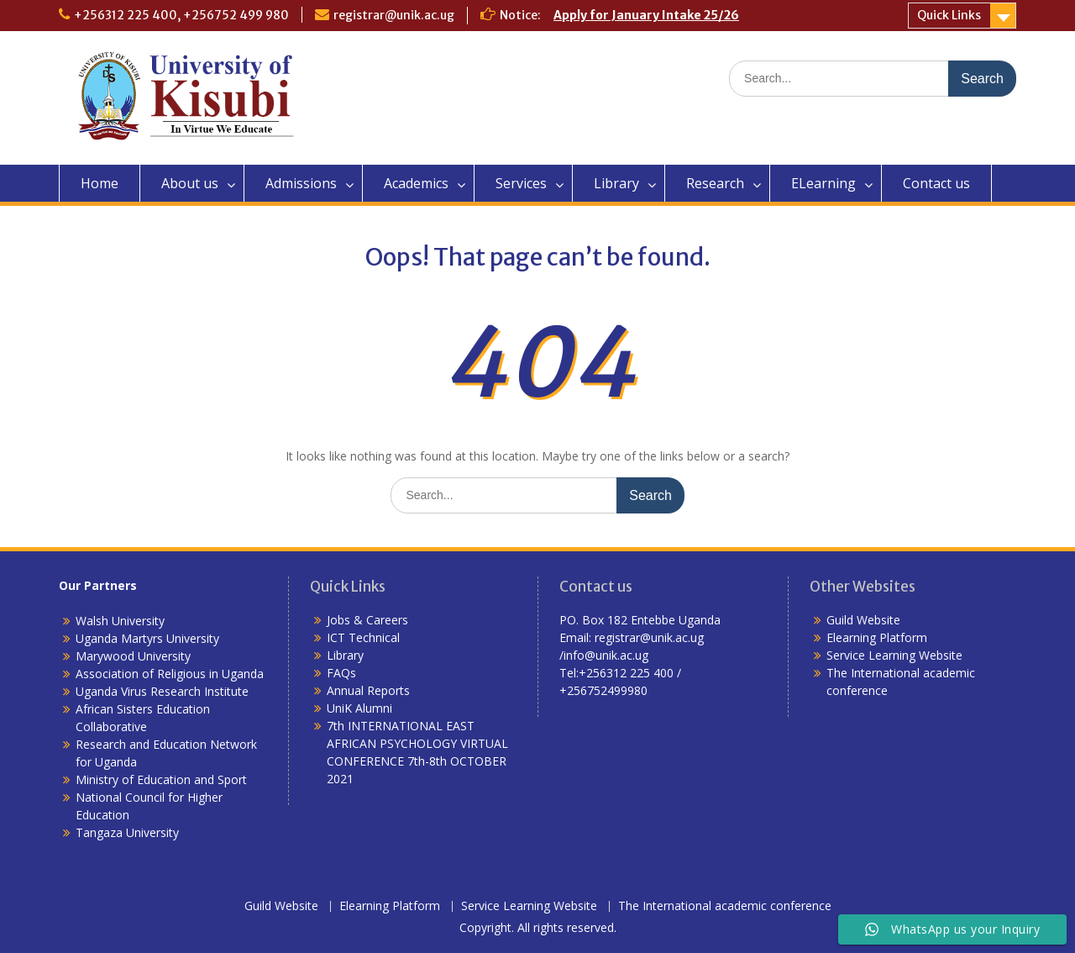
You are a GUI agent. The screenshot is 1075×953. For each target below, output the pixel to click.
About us (189, 183)
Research (715, 183)
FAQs (341, 673)
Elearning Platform (876, 637)
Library (616, 183)
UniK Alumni (359, 708)
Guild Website (863, 620)
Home (99, 183)
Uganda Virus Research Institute (162, 691)
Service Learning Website (894, 655)
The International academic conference (724, 906)
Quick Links (949, 15)
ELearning (823, 183)
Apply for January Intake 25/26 (646, 15)
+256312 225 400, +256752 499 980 (181, 15)
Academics (416, 183)
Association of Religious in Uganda (170, 674)
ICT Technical (363, 637)
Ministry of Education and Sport (161, 779)
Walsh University (120, 621)
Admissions (301, 183)
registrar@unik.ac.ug (393, 15)
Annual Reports (368, 690)
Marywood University (133, 656)
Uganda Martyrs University (147, 638)
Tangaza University (127, 832)
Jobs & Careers (367, 620)
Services (521, 183)
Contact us (936, 183)
